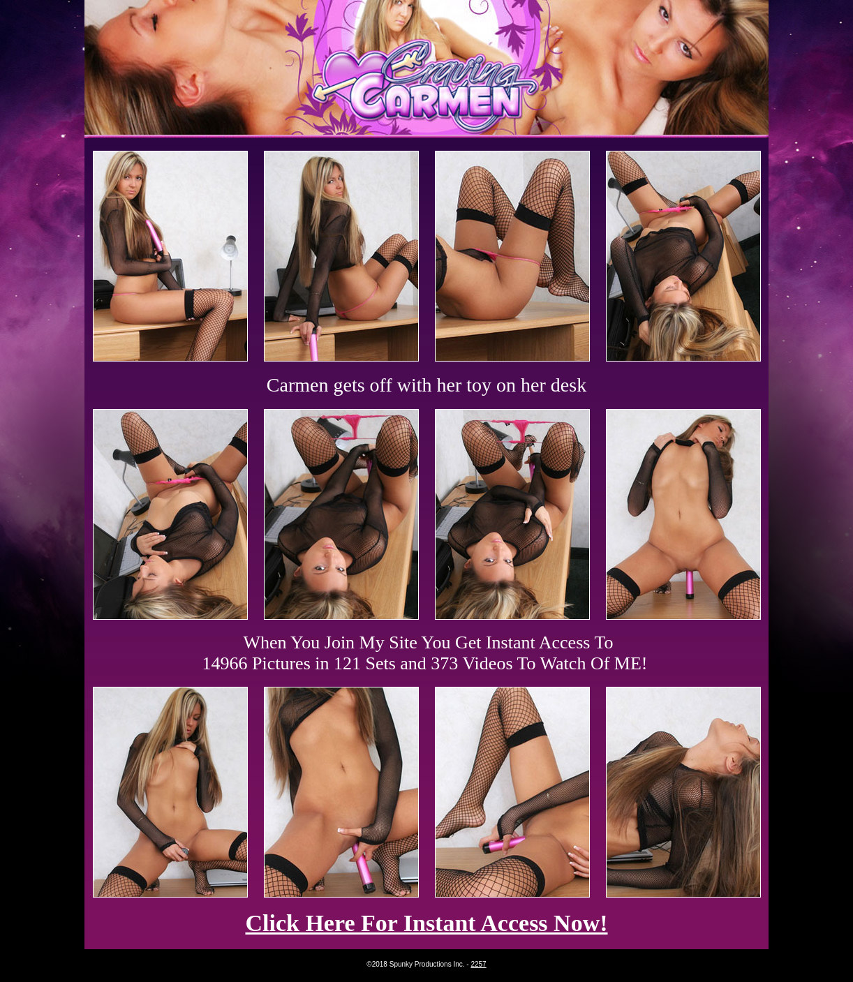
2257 (478, 964)
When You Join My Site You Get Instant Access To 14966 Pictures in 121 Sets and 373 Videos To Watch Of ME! (425, 653)
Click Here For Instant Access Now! (426, 923)
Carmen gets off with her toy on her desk (426, 385)
